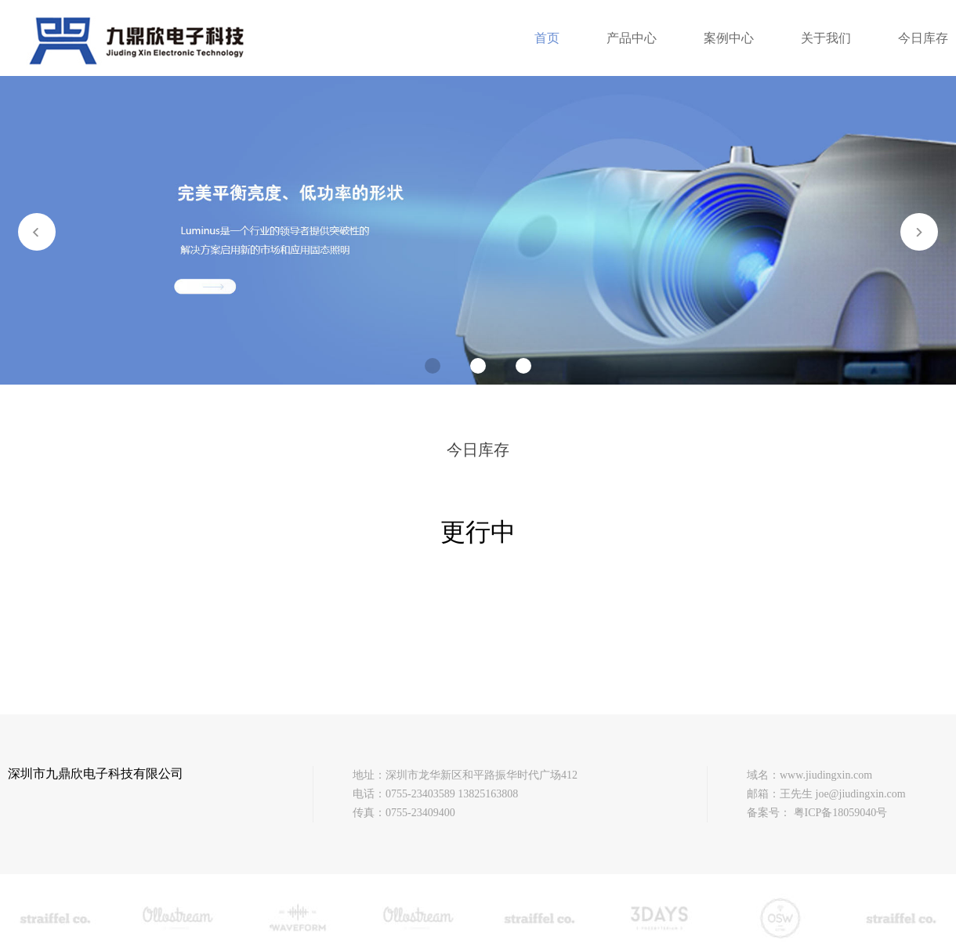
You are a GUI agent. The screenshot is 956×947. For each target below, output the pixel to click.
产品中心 (632, 38)
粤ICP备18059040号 (841, 813)
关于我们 (826, 38)
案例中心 (729, 38)
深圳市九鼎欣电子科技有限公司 (95, 773)
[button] (919, 232)
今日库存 (923, 38)
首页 (546, 38)
